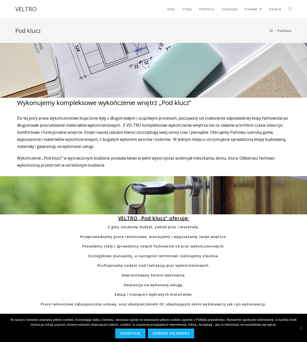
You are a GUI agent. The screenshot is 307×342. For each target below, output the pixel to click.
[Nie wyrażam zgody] (300, 327)
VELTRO (26, 9)
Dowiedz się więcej (171, 333)
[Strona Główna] (271, 30)
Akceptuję (130, 333)
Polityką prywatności (210, 320)
